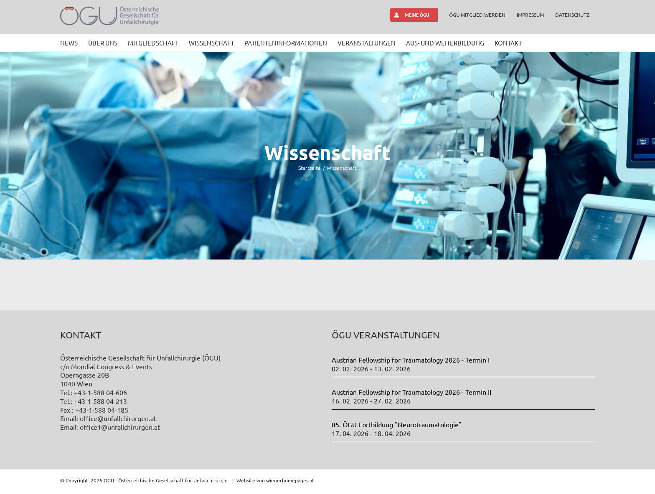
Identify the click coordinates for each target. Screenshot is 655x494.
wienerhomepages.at (290, 479)
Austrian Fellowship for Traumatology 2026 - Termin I (411, 359)
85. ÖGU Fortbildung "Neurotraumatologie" (397, 424)
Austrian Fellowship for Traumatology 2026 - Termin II (411, 392)
